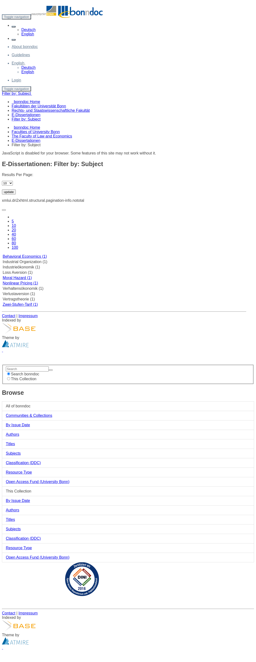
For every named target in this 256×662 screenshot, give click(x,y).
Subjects (13, 453)
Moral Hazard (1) (17, 278)
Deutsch (28, 30)
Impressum (28, 316)
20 (14, 230)
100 (15, 247)
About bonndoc (25, 47)
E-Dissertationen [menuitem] (26, 115)
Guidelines (21, 55)
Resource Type (19, 472)
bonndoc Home (27, 127)
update (9, 192)
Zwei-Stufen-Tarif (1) (20, 304)
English (27, 34)
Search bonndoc (23, 374)
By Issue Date (18, 425)
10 (14, 226)
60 (14, 239)
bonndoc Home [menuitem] (26, 102)
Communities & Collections (29, 415)
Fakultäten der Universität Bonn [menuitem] (39, 106)
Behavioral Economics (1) (25, 256)
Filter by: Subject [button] (17, 93)
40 (14, 234)
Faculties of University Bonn (36, 132)
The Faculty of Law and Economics (42, 136)
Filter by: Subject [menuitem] (26, 119)
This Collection (21, 379)
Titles (10, 444)
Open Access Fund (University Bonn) (37, 482)
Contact (8, 316)
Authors (12, 434)
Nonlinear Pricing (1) (20, 283)
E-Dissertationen (26, 140)
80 (14, 243)
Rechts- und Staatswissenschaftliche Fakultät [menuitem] (51, 110)
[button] (14, 26)
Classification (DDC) (23, 463)
